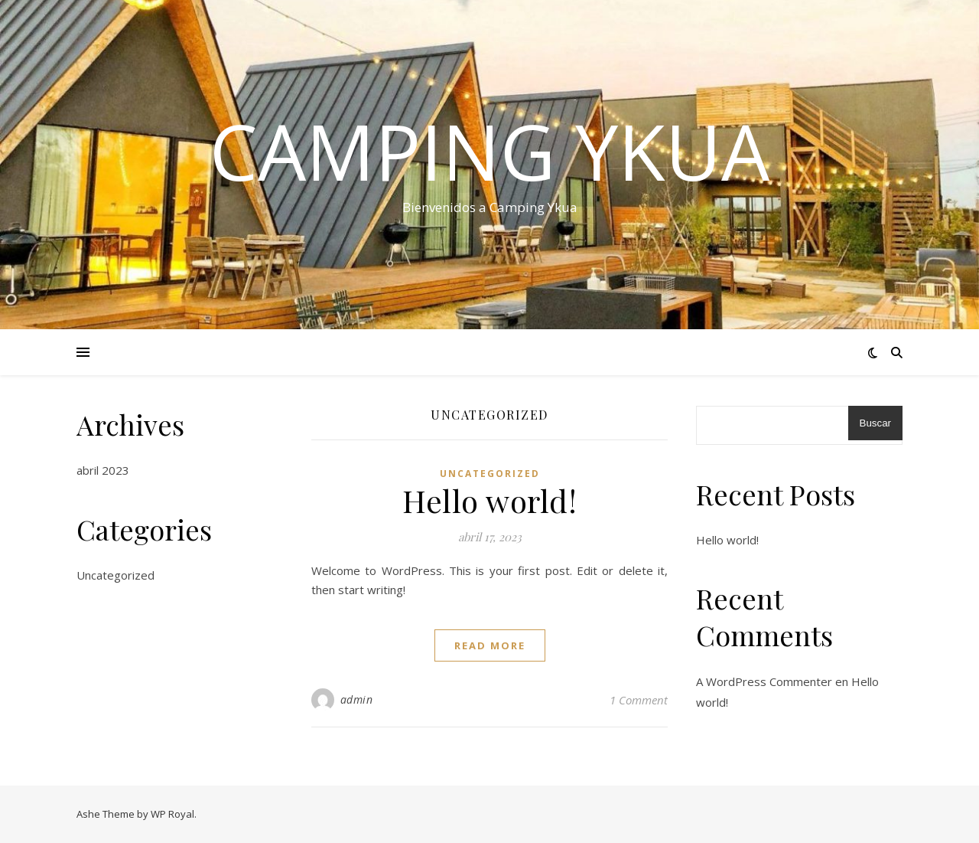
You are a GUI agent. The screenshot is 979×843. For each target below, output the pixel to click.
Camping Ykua (489, 151)
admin (356, 699)
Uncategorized (115, 575)
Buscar (875, 423)
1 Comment (639, 699)
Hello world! (489, 500)
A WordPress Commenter (764, 681)
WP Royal (172, 814)
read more (489, 645)
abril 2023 (102, 470)
